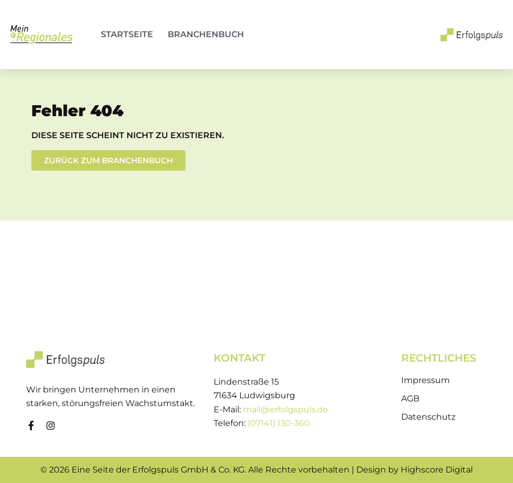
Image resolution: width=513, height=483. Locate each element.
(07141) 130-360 (279, 423)
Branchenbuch (206, 34)
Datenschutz (428, 417)
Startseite (127, 34)
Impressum (425, 380)
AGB (410, 398)
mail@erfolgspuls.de (285, 409)
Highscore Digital (437, 470)
